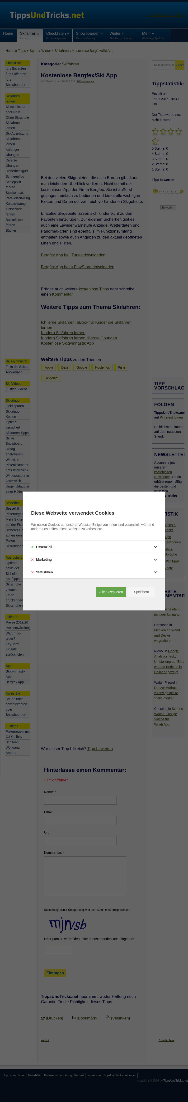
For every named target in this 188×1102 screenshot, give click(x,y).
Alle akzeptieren (111, 592)
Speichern (141, 592)
